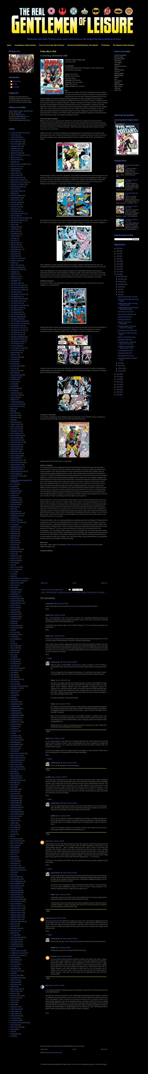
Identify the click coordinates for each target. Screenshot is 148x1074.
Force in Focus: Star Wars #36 (127, 314)
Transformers (14, 968)
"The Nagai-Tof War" (16, 319)
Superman (13, 933)
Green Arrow (14, 605)
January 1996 (14, 648)
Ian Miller (48, 777)
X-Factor (13, 1000)
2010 (118, 387)
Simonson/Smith (15, 903)
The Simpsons (14, 939)
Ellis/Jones (13, 538)
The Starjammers (15, 942)
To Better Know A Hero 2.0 (18, 953)
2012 (118, 382)
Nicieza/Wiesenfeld (16, 814)
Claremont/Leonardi (16, 453)
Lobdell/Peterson (15, 717)
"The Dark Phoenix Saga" (17, 290)
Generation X (14, 592)
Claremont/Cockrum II (16, 442)
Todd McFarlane (15, 960)
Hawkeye (13, 621)
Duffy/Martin (14, 533)
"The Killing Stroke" (16, 312)
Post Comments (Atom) (55, 1052)
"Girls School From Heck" (17, 213)
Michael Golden (15, 776)
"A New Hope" (14, 135)
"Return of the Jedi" (16, 265)
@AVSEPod (26, 120)
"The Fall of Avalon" (16, 303)
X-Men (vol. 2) (14, 1007)
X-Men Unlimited (15, 1016)
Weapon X (13, 986)
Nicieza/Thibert (14, 809)
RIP (11, 836)
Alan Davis (13, 368)
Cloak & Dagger (15, 473)
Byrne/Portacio (14, 417)
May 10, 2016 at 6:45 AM (63, 816)
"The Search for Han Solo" (18, 328)
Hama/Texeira (14, 619)
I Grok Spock (50, 603)
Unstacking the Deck (16, 978)
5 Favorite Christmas (16, 366)
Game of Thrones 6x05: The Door (127, 297)
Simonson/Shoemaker (16, 899)
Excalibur (13, 547)
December (121, 276)
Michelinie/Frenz (15, 778)
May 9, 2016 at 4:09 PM (70, 662)
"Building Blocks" (15, 168)
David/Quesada (15, 497)
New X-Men (13, 794)
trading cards (14, 1034)
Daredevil (13, 486)
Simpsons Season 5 (16, 917)
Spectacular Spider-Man (17, 921)
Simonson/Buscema (16, 886)
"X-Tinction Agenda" (16, 357)
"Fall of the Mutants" (16, 195)
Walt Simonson (14, 984)
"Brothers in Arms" (15, 166)
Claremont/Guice (15, 449)
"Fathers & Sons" (15, 200)
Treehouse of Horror (16, 971)
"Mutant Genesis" (15, 247)
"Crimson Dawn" (15, 175)
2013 (118, 379)
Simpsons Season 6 (16, 919)
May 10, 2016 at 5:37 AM (63, 680)
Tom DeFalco (14, 962)
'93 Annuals (13, 359)
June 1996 (13, 677)
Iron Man (13, 636)
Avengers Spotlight (16, 402)
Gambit (12, 576)
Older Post (104, 583)
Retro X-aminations (16, 841)
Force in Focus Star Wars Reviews (51, 45)
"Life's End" (13, 240)
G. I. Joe (12, 571)
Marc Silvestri (14, 749)
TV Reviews (105, 45)
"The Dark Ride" (15, 292)
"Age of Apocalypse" (16, 144)
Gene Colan (14, 585)
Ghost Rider (14, 594)
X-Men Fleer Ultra (15, 1009)
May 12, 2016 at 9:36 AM (64, 956)
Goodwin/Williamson (16, 603)
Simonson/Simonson (16, 901)
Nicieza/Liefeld (14, 802)
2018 (118, 269)
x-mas (12, 1036)
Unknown (48, 918)
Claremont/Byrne (15, 438)
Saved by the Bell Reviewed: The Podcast (82, 45)
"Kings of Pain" (14, 231)
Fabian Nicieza (14, 551)
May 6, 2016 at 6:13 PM (61, 603)
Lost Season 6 (14, 737)
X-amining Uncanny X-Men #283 (127, 330)
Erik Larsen (13, 545)
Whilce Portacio (15, 991)
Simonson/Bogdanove (16, 881)
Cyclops (12, 478)
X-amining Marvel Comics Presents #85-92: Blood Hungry (128, 308)
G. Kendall (16, 87)
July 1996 (13, 675)
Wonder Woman (15, 998)
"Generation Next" (15, 211)
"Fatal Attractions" (15, 198)
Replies (49, 658)
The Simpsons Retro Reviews (123, 45)
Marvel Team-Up (15, 762)
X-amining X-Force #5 (124, 319)
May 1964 (13, 771)
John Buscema (14, 663)
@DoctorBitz (17, 113)
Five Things (13, 563)
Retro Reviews (14, 838)
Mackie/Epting (14, 742)
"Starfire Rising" (15, 278)
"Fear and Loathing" (16, 202)
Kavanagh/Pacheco (16, 679)
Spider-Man (13, 924)
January (120, 371)
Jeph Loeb (13, 652)
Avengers (13, 399)
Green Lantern (14, 607)
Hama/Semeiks (14, 614)
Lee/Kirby (13, 693)
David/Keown (14, 493)
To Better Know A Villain (17, 955)
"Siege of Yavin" (15, 276)
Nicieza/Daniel (14, 798)
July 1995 (13, 672)
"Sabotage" (13, 272)
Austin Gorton (55, 662)
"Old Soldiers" (14, 251)
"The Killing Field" (15, 310)
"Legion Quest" (14, 236)
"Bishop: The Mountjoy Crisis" (19, 155)
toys (11, 1031)
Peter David (13, 825)
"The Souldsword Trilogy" (17, 339)
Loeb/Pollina (14, 726)
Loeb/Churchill (14, 724)
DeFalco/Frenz (14, 511)
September (121, 284)
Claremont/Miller (15, 458)
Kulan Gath (13, 681)
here (30, 102)
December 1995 (15, 520)
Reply (47, 609)
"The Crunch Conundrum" (18, 287)
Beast (12, 411)
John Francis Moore (16, 668)
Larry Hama (13, 684)
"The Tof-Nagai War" (16, 343)
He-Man (12, 623)
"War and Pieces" (15, 352)
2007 (118, 394)
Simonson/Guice (15, 888)
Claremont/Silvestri (16, 464)
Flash (12, 565)
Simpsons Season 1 (16, 906)
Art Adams (13, 390)
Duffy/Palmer (14, 536)
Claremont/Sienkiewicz (17, 462)
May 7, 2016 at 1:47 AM (57, 636)
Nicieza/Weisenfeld (16, 812)
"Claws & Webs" (15, 173)
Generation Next (15, 589)
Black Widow (14, 413)
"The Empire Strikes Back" (18, 298)
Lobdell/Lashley (15, 713)
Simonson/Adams (15, 877)
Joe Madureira (14, 659)
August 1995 (14, 397)
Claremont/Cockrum (16, 440)
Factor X (12, 554)
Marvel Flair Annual (16, 755)
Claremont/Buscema (16, 435)
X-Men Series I (14, 1011)
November (121, 279)
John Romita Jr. (15, 670)
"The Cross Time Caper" (17, 285)
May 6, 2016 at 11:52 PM (57, 615)
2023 (118, 256)
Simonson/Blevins (15, 879)
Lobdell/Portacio (15, 720)
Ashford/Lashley (15, 393)
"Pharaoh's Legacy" (16, 260)
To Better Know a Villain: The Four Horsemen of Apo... (128, 304)
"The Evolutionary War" (17, 301)
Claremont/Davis (15, 447)
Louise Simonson (15, 740)
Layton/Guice (14, 690)
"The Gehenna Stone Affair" (18, 305)
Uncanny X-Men (15, 975)
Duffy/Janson (14, 531)
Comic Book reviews (62, 592)
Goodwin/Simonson (16, 601)
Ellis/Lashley (14, 540)
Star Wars (13, 926)
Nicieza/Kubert (14, 800)
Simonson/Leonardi (16, 890)
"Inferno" (13, 225)
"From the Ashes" (15, 206)
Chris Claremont (15, 429)
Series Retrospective (16, 868)
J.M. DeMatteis (14, 639)
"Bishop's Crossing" (16, 153)
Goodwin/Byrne (15, 596)
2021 (118, 261)
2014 (118, 376)
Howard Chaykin (15, 625)
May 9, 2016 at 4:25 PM (70, 873)
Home (9, 45)
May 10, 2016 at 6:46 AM (63, 947)
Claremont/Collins (15, 444)
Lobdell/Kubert (14, 711)
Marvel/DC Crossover (16, 769)
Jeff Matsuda (14, 650)
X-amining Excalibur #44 (125, 339)
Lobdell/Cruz (14, 706)
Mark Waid (13, 751)
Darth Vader (14, 489)
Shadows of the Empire (17, 870)
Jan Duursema (14, 646)
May (119, 294)
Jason (47, 841)
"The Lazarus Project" (16, 314)
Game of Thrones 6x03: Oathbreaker (125, 322)
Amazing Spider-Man (16, 375)
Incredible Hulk (14, 634)
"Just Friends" (14, 229)
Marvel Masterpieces (16, 760)
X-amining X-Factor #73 (125, 317)
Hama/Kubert (14, 612)
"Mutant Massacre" (16, 249)
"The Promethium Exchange (18, 321)
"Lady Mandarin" (15, 233)
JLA (11, 641)
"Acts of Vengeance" (16, 141)
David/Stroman (14, 500)
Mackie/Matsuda (15, 744)
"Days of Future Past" (16, 177)
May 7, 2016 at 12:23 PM (59, 777)
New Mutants (14, 789)
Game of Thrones (15, 583)
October (120, 281)
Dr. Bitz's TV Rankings (17, 522)
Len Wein (13, 699)
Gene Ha (13, 587)
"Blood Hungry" (14, 157)
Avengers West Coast (16, 404)
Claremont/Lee (14, 451)
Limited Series (14, 702)
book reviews (14, 1025)
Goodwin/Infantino (15, 598)
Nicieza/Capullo (15, 796)
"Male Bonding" (15, 242)
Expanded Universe (16, 549)
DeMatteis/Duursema (16, 513)
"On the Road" (14, 256)
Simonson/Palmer (15, 894)
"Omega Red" (14, 254)
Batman (12, 408)
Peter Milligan (14, 827)
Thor (11, 948)
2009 (118, 389)
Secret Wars (14, 863)
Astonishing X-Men (16, 395)
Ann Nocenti (14, 381)
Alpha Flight (13, 372)
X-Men (12, 1004)
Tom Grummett (14, 964)
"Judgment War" (15, 227)
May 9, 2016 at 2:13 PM (59, 918)
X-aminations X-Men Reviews (25, 45)
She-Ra (12, 874)
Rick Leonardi (14, 845)
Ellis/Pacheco (14, 542)
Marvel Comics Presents (17, 753)
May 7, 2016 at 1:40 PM (57, 841)
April (119, 363)
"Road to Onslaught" (16, 267)
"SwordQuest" (14, 281)
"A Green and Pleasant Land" (19, 133)
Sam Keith (13, 859)
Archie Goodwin (15, 388)
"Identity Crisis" (14, 222)
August (120, 287)
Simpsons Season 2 (16, 910)
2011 (118, 384)
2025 (118, 251)
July (119, 289)
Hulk (11, 630)
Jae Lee (12, 643)
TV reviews (13, 935)
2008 (118, 392)
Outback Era (14, 820)
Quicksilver (13, 834)
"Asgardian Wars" (15, 148)
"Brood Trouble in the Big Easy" (19, 164)
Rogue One (13, 852)
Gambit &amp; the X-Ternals (18, 578)
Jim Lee (12, 655)
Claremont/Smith (15, 469)
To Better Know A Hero (17, 951)
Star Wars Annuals (15, 928)
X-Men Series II (15, 1013)
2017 (118, 271)
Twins (12, 973)
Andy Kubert (14, 379)
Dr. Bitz (15, 84)
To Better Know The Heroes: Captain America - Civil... (126, 347)
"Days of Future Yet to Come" (19, 182)
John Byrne (13, 666)
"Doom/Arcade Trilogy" (17, 186)
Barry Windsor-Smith (16, 406)
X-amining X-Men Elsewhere (18, 1022)
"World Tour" (14, 355)
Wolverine (84, 592)
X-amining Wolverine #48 (125, 350)
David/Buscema (15, 491)
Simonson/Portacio (16, 897)
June (119, 292)
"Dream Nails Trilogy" (16, 191)
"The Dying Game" (15, 296)
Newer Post (44, 583)
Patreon (12, 823)
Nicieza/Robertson (15, 807)
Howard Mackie (15, 628)
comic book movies (16, 1027)
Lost (11, 733)
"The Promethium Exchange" (18, 323)
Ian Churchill (14, 632)
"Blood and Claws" (15, 159)
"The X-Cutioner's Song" (17, 348)
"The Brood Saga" (15, 283)
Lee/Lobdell (13, 695)
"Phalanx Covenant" (16, 258)
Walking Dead (14, 982)
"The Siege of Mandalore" (18, 337)
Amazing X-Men (15, 377)
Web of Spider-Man (16, 989)
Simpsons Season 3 (16, 912)
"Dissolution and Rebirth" (17, 184)
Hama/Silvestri (77, 592)
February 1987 (14, 558)
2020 (118, 264)
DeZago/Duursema (16, 515)
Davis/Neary (14, 506)
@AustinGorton (28, 111)
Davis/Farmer (14, 504)
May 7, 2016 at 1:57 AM (57, 738)
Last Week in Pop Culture (17, 686)
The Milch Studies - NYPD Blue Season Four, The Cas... (127, 343)
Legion (12, 697)
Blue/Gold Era (14, 415)
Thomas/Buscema (15, 944)
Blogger (104, 1064)
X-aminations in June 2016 (125, 312)
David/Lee (13, 495)
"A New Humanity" (15, 137)
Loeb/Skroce (14, 731)
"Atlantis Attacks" (15, 150)
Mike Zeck (13, 785)
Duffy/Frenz (13, 529)
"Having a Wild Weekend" (17, 220)
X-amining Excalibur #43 (125, 353)
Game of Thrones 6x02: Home (126, 337)
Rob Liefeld (13, 847)
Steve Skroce (14, 930)
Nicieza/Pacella (15, 805)
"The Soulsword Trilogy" (17, 341)
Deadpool (13, 518)
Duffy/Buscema (14, 527)
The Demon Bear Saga (17, 937)
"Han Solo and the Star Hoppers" (20, 218)
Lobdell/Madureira (15, 715)
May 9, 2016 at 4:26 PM (70, 938)
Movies (12, 787)
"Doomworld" (14, 189)
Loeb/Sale (13, 728)
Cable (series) (14, 422)
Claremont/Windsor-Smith (18, 471)
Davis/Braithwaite (15, 502)
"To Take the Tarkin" (16, 350)
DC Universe (14, 484)
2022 (118, 259)
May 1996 (13, 773)
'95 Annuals (13, 364)
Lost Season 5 (14, 735)
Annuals (12, 384)
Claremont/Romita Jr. (16, 460)
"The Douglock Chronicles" (18, 294)
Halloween (13, 610)
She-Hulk (13, 872)
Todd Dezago (14, 957)
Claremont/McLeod (16, 456)
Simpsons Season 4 (16, 915)
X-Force (12, 1002)
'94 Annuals (13, 361)
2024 (118, 253)
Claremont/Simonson (16, 467)
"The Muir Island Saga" (17, 316)
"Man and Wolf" (15, 245)
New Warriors (14, 791)
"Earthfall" (13, 193)
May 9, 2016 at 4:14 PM (70, 803)
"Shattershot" (14, 274)
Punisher (13, 832)
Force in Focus (14, 567)
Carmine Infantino (15, 426)
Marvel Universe (15, 764)
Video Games (14, 980)
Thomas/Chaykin (15, 946)
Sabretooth (13, 856)
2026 (118, 248)
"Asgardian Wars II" (16, 146)
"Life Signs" (13, 238)
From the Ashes (15, 569)
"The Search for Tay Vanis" (18, 330)
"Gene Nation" (14, 209)
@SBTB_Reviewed (20, 118)
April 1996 (13, 386)
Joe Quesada (14, 661)
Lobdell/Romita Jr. (15, 722)
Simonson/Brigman (16, 883)
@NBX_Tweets (20, 115)
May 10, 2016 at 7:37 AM (63, 704)
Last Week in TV (15, 688)
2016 (118, 274)
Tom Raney (13, 966)
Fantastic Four (14, 556)
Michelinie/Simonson (16, 780)
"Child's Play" (14, 171)
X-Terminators (14, 1018)
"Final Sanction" (15, 204)
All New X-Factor (15, 370)
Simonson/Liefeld (15, 892)
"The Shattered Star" (16, 332)
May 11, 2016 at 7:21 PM (56, 985)
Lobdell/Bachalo (15, 704)
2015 (118, 374)
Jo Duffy (12, 657)
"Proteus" (13, 263)
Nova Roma (13, 818)
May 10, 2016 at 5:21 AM (63, 894)
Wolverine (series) (92, 592)
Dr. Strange (13, 524)
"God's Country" (15, 215)
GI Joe (12, 574)
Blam (47, 985)
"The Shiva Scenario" (51, 592)
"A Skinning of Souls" (16, 139)
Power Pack (14, 829)
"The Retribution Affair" (17, 325)
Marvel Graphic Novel (16, 758)
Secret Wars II (14, 865)
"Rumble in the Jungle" (17, 269)
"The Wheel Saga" (15, 346)
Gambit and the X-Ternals (17, 580)
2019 (118, 266)
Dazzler (12, 509)
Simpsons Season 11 (16, 908)
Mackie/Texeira (14, 746)
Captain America (15, 424)
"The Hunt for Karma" (16, 307)
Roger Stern (14, 850)
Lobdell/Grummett (15, 708)
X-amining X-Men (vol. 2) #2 (126, 356)
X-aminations (100, 592)
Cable (12, 420)
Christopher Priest (15, 431)
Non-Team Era (14, 816)
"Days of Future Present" (17, 180)
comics (70, 592)
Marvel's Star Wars (16, 767)
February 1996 (14, 560)
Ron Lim (12, 854)
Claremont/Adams (15, 433)
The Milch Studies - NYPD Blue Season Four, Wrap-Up (127, 327)
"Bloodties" (13, 162)
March (120, 365)
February (121, 368)
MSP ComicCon (73, 544)
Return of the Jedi (15, 843)
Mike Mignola (14, 782)
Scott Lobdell (14, 861)
